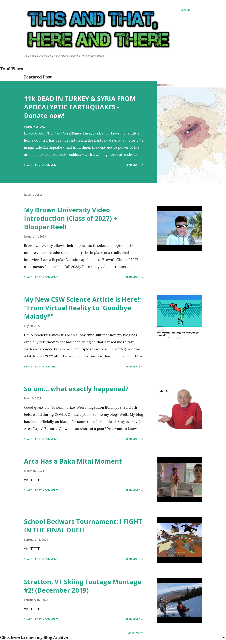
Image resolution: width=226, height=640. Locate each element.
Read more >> (134, 164)
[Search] (185, 10)
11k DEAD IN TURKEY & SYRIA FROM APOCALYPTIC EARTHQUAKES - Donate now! (80, 107)
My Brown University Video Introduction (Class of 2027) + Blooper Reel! (70, 218)
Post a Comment (46, 164)
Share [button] (28, 164)
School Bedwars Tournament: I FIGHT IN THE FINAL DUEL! (83, 525)
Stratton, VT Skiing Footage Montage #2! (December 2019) (82, 586)
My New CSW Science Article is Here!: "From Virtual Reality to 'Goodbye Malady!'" (82, 308)
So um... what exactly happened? (76, 388)
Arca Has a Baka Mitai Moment (73, 461)
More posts (135, 633)
